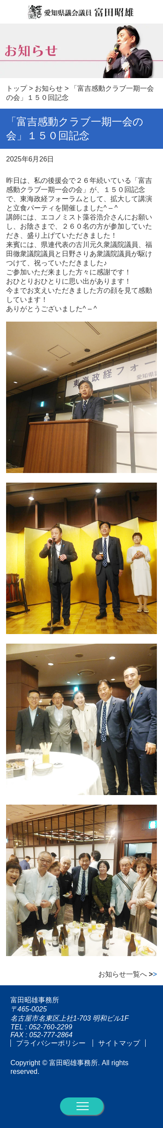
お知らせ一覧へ (127, 974)
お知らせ (49, 88)
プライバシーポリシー (51, 1043)
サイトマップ (119, 1043)
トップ (16, 88)
